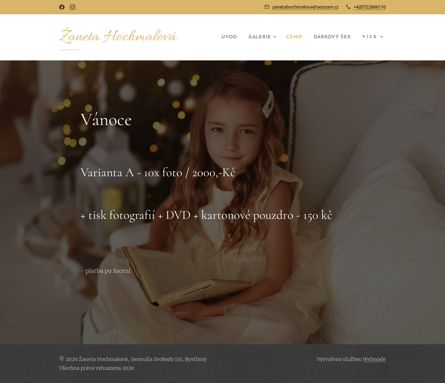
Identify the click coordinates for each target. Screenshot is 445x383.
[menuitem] (216, 37)
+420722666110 (369, 7)
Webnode (374, 359)
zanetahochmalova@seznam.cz (305, 7)
